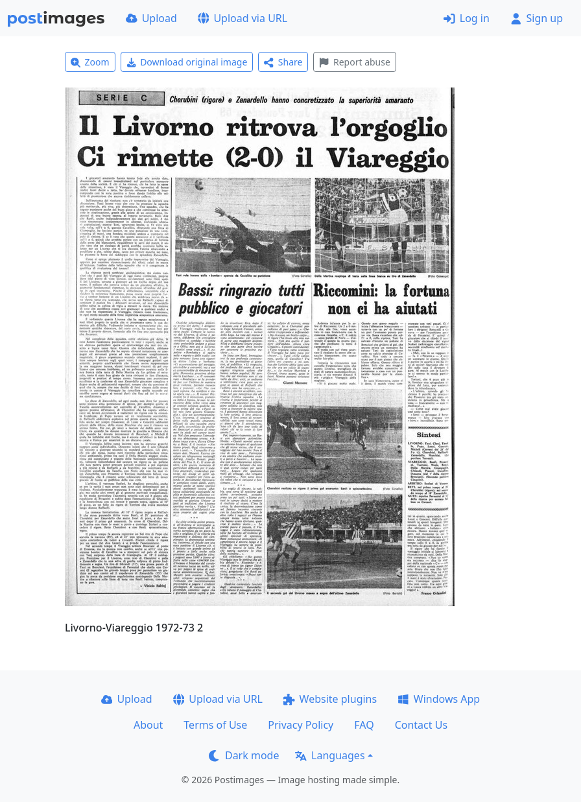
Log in (467, 18)
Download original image (187, 62)
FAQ (364, 725)
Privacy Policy (300, 725)
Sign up (536, 18)
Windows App (438, 699)
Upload (151, 18)
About (148, 725)
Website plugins (330, 699)
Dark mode (244, 755)
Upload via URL (242, 18)
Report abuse (354, 62)
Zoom (90, 62)
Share (283, 62)
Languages (329, 755)
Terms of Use (215, 725)
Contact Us (421, 725)
